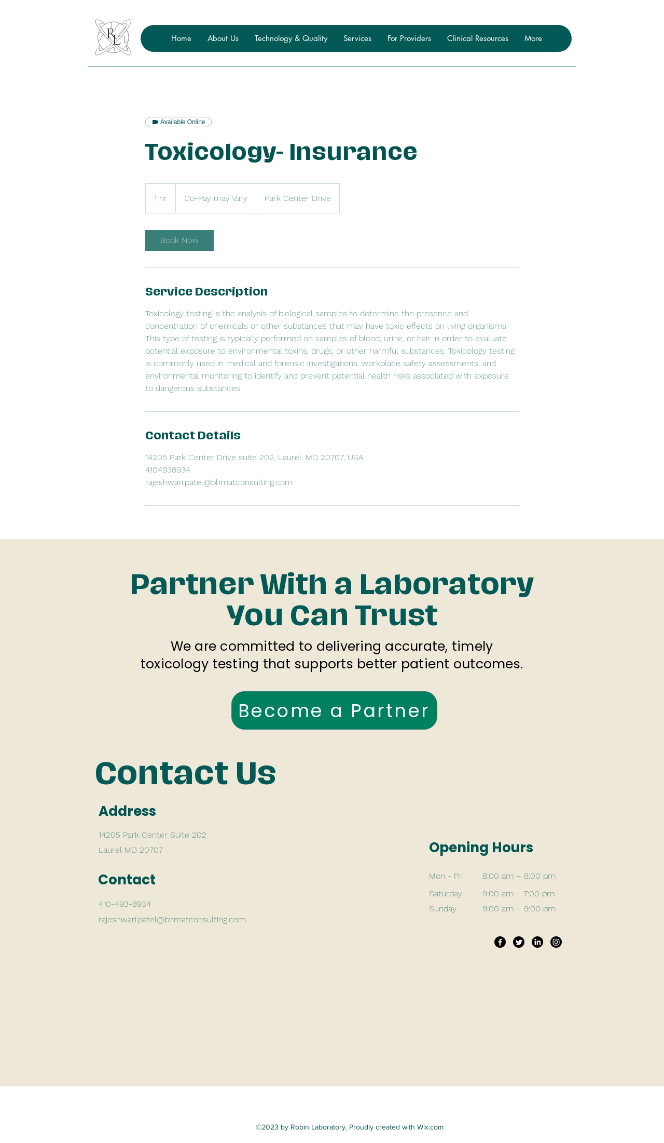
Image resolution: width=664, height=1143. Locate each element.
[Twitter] (518, 942)
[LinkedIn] (537, 942)
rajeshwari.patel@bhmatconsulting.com (172, 919)
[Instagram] (556, 942)
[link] (179, 240)
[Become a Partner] (334, 710)
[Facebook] (500, 942)
